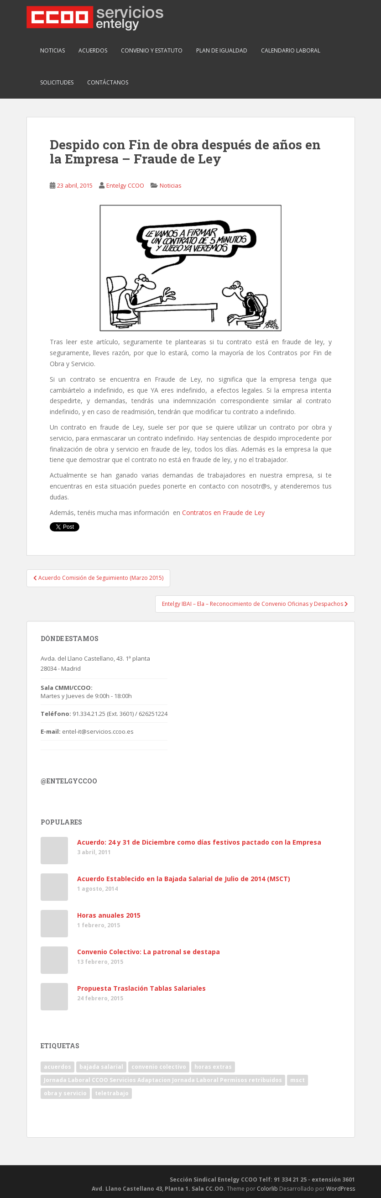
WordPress (340, 1189)
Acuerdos (92, 50)
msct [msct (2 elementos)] (297, 1080)
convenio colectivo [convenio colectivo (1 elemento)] (158, 1067)
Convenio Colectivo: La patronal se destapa (148, 951)
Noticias (52, 50)
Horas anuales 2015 (109, 915)
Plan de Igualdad (221, 50)
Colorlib (267, 1189)
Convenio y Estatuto (152, 50)
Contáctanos (107, 82)
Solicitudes (56, 82)
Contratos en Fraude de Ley (223, 512)
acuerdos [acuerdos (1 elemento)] (57, 1067)
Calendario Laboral (290, 50)
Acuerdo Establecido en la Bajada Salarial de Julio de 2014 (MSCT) (183, 878)
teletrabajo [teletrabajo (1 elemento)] (112, 1093)
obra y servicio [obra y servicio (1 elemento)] (65, 1093)
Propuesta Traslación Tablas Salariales (141, 988)
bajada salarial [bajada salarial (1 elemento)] (101, 1067)
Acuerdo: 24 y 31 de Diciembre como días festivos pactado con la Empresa (199, 842)
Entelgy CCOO (125, 185)
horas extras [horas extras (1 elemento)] (213, 1067)
